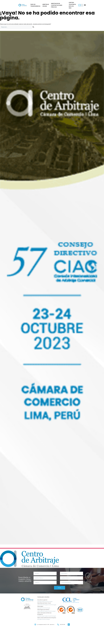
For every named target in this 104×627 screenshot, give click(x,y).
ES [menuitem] (79, 5)
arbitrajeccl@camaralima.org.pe (44, 601)
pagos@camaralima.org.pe (43, 608)
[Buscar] (33, 27)
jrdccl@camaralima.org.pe (43, 619)
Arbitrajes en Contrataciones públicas (56, 5)
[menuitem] (82, 5)
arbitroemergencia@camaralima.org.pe (46, 616)
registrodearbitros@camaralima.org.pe (46, 611)
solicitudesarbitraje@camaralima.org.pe (46, 604)
